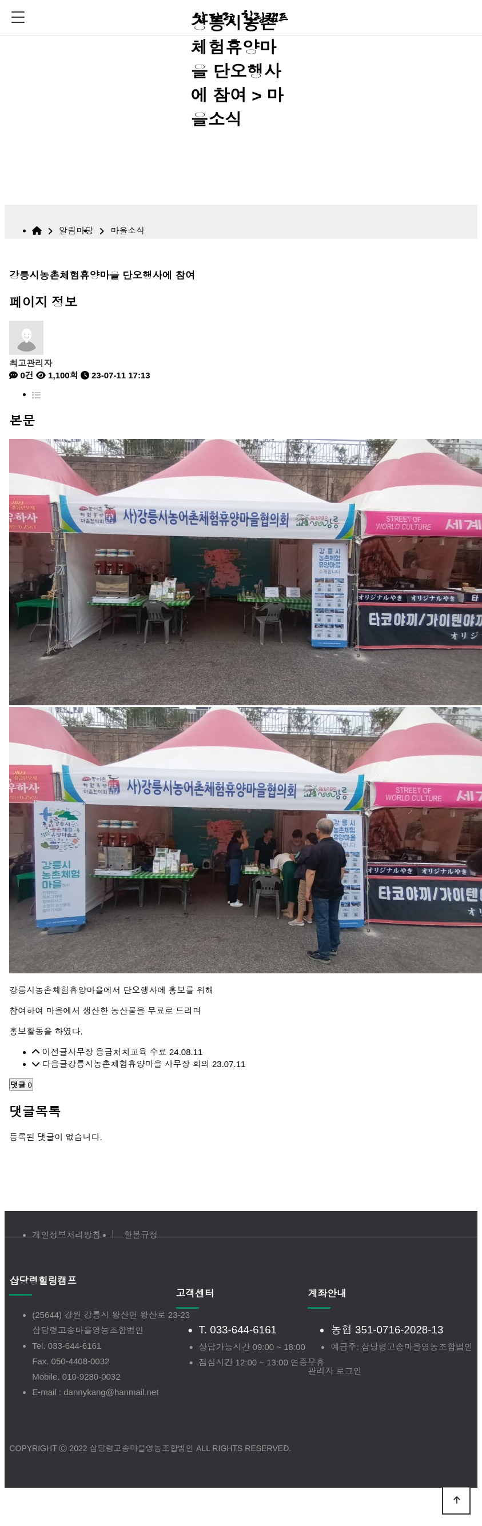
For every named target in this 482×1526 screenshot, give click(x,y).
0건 (21, 375)
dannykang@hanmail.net (110, 1392)
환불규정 (141, 1235)
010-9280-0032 (91, 1376)
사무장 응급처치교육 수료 (116, 1052)
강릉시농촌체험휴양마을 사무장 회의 (138, 1064)
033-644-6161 (74, 1346)
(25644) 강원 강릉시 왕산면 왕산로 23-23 (111, 1315)
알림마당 (76, 230)
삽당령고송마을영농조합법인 (88, 1330)
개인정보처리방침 (66, 1235)
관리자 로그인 (334, 1371)
